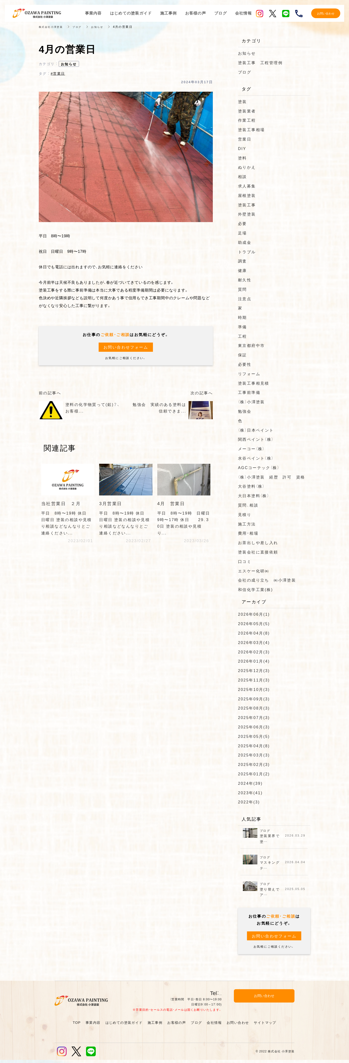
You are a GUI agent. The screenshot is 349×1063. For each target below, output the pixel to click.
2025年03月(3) (254, 755)
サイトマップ (265, 1025)
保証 (242, 355)
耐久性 (244, 280)
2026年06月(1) (254, 614)
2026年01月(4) (254, 661)
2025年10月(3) (254, 689)
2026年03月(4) (254, 642)
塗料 (242, 158)
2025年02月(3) (254, 764)
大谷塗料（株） (251, 486)
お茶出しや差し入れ (258, 542)
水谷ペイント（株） (256, 458)
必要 (242, 223)
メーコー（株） (251, 448)
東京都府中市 (251, 345)
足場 (242, 233)
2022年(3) (249, 802)
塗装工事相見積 (253, 383)
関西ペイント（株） (256, 439)
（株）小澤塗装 (251, 401)
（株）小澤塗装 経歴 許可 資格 (271, 477)
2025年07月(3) (254, 717)
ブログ (81, 26)
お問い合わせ (238, 1025)
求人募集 (247, 186)
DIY (242, 148)
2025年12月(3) (254, 670)
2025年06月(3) (254, 727)
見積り (244, 514)
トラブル (247, 252)
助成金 (244, 242)
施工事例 (155, 1025)
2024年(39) (250, 783)
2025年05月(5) (254, 736)
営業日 (244, 139)
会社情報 (214, 1025)
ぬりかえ (247, 167)
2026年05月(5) (254, 623)
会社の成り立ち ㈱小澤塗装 (267, 580)
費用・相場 (248, 533)
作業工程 (247, 120)
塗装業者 (247, 111)
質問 (242, 289)
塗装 (242, 101)
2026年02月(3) (254, 652)
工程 (242, 336)
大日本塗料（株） (253, 495)
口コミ (244, 561)
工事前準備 (249, 392)
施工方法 (247, 524)
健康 (242, 270)
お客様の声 (176, 1025)
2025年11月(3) (254, 680)
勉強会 (244, 411)
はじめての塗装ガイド (124, 1025)
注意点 (244, 298)
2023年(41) (250, 792)
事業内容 (93, 1025)
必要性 (244, 364)
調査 (242, 261)
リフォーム (249, 373)
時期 (242, 317)
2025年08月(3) (254, 708)
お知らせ (103, 26)
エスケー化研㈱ (253, 571)
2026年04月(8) (254, 633)
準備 (242, 326)
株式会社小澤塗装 (53, 26)
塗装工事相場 (251, 129)
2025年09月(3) (254, 699)
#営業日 (58, 73)
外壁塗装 (247, 214)
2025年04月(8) (254, 746)
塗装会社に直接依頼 (258, 552)
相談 (242, 176)
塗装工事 (247, 205)
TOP (77, 1025)
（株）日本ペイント (256, 430)
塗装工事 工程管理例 (260, 62)
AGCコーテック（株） (258, 467)
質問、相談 (248, 505)
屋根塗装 (247, 195)
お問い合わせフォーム (125, 347)
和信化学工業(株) (255, 589)
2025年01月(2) (254, 774)
